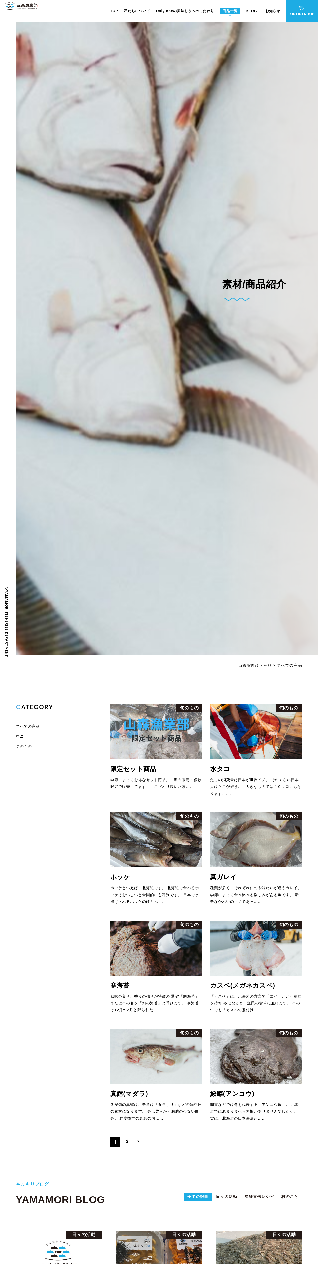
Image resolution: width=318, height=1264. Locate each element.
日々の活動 (216, 1201)
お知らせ (272, 11)
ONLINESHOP (302, 10)
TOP (114, 11)
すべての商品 (28, 726)
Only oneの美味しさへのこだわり (185, 11)
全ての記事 (184, 1201)
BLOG (251, 11)
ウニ (20, 737)
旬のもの (24, 747)
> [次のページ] (140, 1145)
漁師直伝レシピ (253, 1201)
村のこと (288, 1201)
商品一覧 (230, 11)
